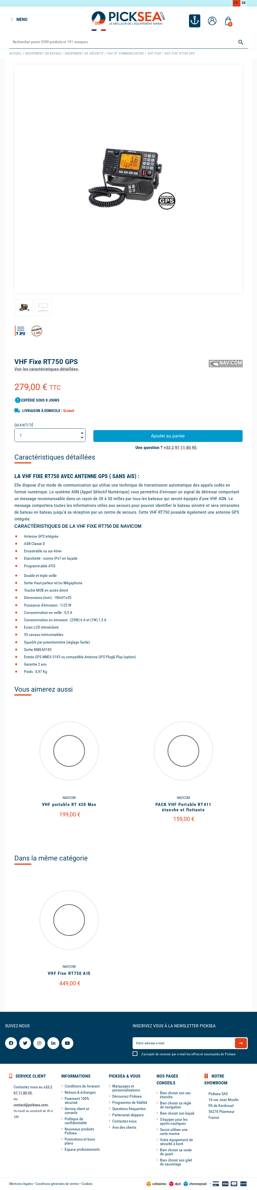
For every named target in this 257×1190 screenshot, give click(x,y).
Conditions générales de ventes (57, 1184)
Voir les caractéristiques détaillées (46, 369)
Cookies (87, 1184)
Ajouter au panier (168, 436)
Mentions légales (21, 1184)
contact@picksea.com (31, 1104)
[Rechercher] (128, 42)
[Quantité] (50, 435)
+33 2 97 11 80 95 (180, 447)
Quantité (24, 425)
